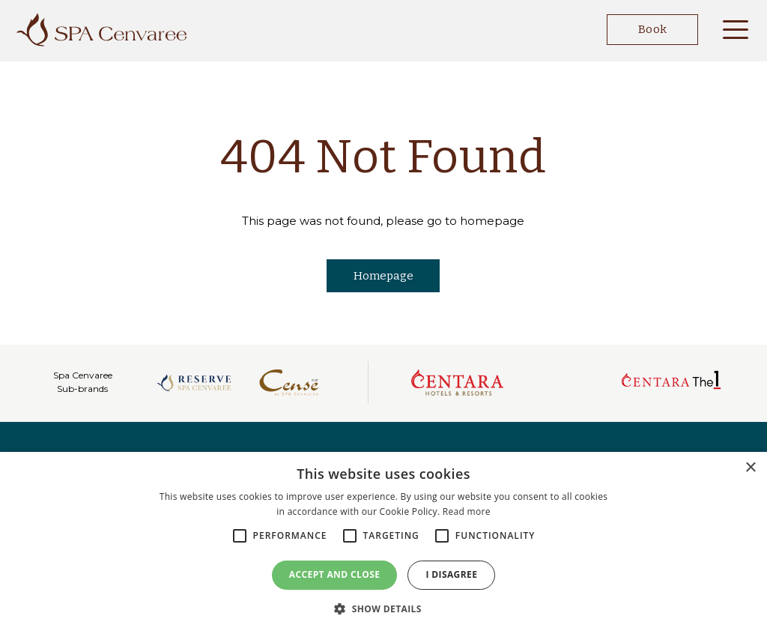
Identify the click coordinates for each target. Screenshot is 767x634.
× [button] (750, 468)
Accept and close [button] (335, 574)
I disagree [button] (451, 574)
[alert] (383, 543)
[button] (383, 608)
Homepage (383, 276)
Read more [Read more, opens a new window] (467, 511)
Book (642, 29)
